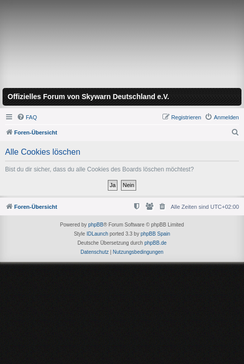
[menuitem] (27, 117)
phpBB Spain (155, 234)
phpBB (95, 225)
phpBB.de (155, 243)
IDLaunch (97, 234)
